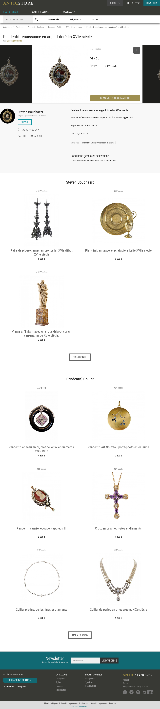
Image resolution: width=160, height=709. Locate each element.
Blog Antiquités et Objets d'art (135, 686)
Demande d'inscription (16, 686)
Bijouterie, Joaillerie (36, 27)
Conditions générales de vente (103, 703)
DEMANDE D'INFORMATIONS (115, 98)
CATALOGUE (11, 12)
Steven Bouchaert (30, 111)
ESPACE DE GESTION (20, 680)
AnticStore (7, 27)
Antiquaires (90, 678)
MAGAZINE (70, 12)
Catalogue (20, 27)
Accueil (126, 679)
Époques (59, 685)
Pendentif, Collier (55, 27)
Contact (126, 683)
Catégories (60, 678)
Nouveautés (53, 19)
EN (132, 2)
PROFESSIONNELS (93, 674)
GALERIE (22, 136)
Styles (58, 682)
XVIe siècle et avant (74, 27)
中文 (137, 2)
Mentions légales (51, 703)
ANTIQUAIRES (41, 12)
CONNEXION (152, 2)
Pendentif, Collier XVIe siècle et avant (98, 142)
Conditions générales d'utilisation (74, 703)
